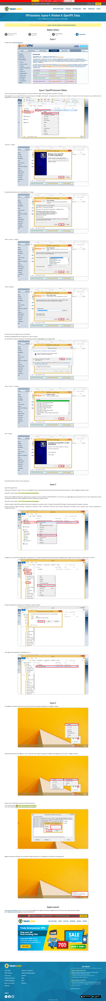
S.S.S (23, 980)
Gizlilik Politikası (9, 980)
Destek (98, 9)
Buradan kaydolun (70, 25)
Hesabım (98, 3)
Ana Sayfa (8, 970)
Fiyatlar (68, 9)
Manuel (24, 983)
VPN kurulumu (77, 9)
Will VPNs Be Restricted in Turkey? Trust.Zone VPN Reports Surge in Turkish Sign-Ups (84, 973)
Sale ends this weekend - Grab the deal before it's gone (86, 982)
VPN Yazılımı (8, 973)
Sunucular (91, 9)
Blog (23, 978)
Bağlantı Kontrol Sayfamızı (15, 912)
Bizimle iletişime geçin (28, 973)
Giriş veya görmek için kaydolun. (30, 493)
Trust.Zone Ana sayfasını (11, 910)
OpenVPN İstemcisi (17, 42)
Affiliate (7, 986)
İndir (84, 9)
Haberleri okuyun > (75, 988)
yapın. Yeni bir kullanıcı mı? (56, 25)
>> (69, 1)
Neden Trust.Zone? (58, 9)
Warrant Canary (9, 983)
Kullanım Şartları (10, 978)
